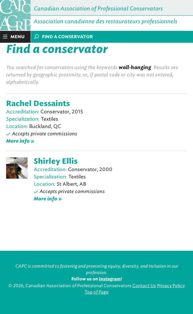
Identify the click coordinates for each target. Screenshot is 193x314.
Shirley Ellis (56, 161)
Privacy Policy (171, 285)
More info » (20, 141)
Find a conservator (63, 36)
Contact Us (144, 285)
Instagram (110, 279)
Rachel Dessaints (38, 104)
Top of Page (96, 292)
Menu (14, 36)
